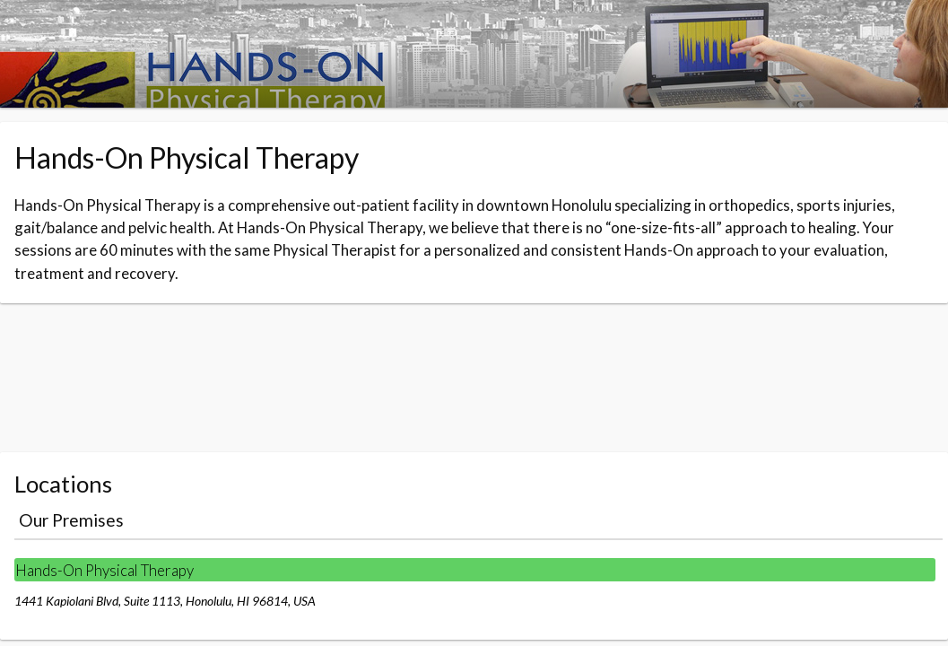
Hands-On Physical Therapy (104, 570)
